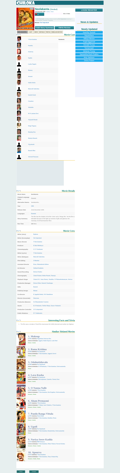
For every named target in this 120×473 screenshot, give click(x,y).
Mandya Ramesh (32, 138)
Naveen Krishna (60, 443)
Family (34, 458)
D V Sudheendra (37, 313)
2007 (30, 377)
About (20, 471)
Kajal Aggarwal (89, 42)
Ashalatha (30, 107)
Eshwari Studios (37, 272)
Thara (49, 456)
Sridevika (30, 51)
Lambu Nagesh (32, 64)
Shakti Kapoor (47, 340)
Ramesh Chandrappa (47, 283)
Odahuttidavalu (39, 362)
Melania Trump (89, 51)
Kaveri (54, 353)
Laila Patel (54, 340)
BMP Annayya (41, 441)
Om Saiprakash (44, 22)
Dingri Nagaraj (32, 126)
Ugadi (34, 426)
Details (42, 32)
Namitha (30, 45)
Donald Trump (89, 45)
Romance (30, 394)
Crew (36, 32)
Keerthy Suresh (89, 32)
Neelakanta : (22, 32)
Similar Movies (56, 32)
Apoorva (36, 452)
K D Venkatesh (37, 305)
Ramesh (35, 287)
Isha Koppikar (51, 392)
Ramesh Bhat (31, 150)
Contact (34, 471)
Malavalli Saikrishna (33, 88)
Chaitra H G (36, 279)
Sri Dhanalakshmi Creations (40, 302)
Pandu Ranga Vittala (42, 413)
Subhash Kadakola (38, 268)
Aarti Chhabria (47, 405)
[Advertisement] (40, 173)
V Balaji (40, 405)
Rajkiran (35, 234)
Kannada (33, 213)
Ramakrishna (51, 431)
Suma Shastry (44, 279)
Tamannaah (89, 48)
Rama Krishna (39, 349)
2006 (32, 206)
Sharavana (36, 298)
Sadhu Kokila (31, 82)
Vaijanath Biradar (32, 119)
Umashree (31, 101)
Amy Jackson (89, 57)
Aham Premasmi (40, 400)
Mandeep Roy (32, 132)
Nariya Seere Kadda (41, 439)
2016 (30, 454)
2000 (30, 390)
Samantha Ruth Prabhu (89, 54)
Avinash (30, 76)
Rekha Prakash (46, 275)
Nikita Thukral (52, 443)
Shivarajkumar (42, 379)
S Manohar (36, 260)
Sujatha (30, 58)
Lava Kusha (37, 375)
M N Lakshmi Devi (33, 113)
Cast (30, 32)
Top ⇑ (18, 34)
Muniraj (30, 70)
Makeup (35, 336)
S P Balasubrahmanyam (60, 279)
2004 (30, 351)
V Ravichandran (32, 39)
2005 (30, 403)
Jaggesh (40, 340)
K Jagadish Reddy (38, 294)
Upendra (49, 379)
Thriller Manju (46, 305)
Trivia (48, 32)
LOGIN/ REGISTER (89, 10)
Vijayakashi (31, 144)
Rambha (50, 418)
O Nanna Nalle (39, 388)
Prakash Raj (54, 456)
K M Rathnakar (42, 366)
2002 (30, 338)
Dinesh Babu (40, 416)
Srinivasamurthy (61, 366)
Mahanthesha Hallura (43, 264)
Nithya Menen (89, 39)
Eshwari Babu (37, 283)
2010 (30, 441)
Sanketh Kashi (32, 95)
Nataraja (53, 275)
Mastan (35, 290)
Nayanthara (89, 35)
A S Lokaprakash (38, 309)
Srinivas (70, 279)
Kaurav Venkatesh (56, 305)
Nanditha (51, 279)
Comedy (48, 11)
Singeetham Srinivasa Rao (44, 338)
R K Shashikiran (48, 294)
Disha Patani (89, 60)
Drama (52, 11)
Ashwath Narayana (33, 156)
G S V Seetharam (38, 249)
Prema (54, 418)
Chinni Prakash (37, 275)
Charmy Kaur (55, 379)
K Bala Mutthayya (38, 245)
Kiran (34, 264)
